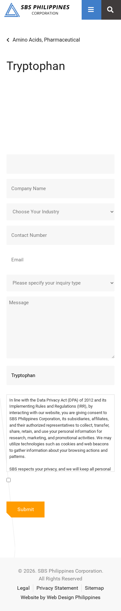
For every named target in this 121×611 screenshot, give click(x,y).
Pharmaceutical (62, 40)
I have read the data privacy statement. (56, 480)
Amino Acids (27, 40)
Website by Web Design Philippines (60, 597)
